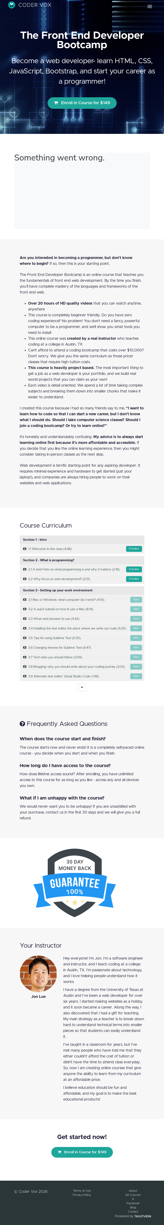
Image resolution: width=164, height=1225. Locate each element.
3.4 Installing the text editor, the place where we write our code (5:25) (82, 628)
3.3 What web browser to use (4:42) (82, 619)
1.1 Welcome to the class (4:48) (82, 549)
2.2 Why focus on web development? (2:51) (82, 579)
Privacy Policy (82, 1195)
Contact (133, 1211)
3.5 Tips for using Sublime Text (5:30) (82, 638)
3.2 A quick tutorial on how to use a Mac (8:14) (82, 609)
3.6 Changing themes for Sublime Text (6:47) (82, 648)
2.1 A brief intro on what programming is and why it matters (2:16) (82, 569)
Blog (133, 1207)
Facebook (133, 1203)
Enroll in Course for (82, 103)
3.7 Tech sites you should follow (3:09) (82, 657)
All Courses (133, 1195)
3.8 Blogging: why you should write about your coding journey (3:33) (82, 667)
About (133, 1190)
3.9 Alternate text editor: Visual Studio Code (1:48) (82, 676)
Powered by (133, 1216)
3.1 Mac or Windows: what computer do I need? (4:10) (82, 600)
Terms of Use (82, 1190)
